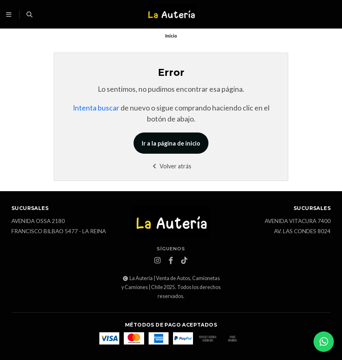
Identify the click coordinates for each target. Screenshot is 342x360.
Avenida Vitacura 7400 (298, 221)
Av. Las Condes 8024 (302, 231)
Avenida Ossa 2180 (38, 221)
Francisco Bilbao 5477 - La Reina (58, 231)
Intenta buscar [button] (96, 108)
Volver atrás (171, 166)
